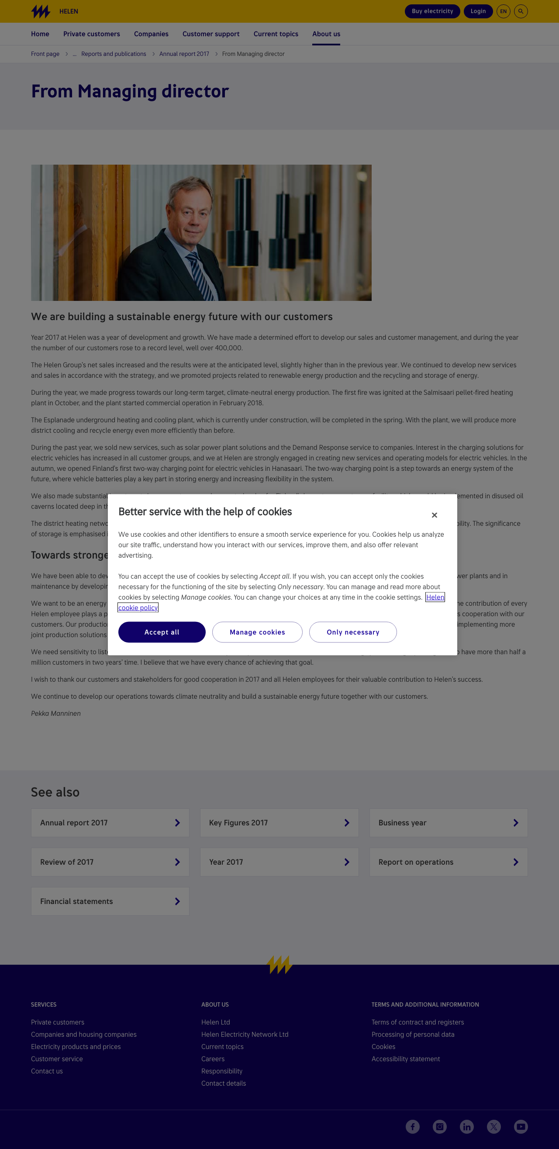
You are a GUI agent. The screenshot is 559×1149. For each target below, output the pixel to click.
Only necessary (353, 632)
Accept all (162, 632)
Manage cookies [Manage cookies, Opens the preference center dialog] (257, 632)
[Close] (434, 514)
